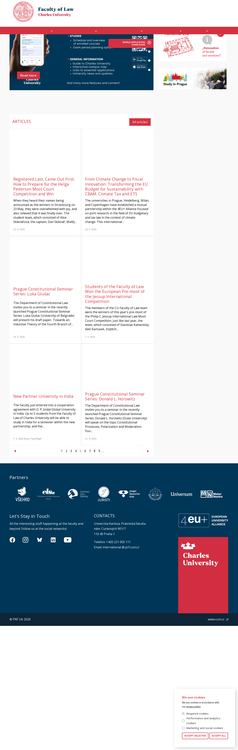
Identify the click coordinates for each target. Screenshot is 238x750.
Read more (28, 111)
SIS (189, 20)
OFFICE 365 (177, 20)
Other (220, 32)
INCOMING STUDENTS (72, 32)
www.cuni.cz (216, 654)
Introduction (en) (28, 32)
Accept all (219, 735)
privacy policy (193, 706)
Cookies (206, 6)
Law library (222, 6)
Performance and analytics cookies (203, 720)
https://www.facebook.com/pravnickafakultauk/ (12, 574)
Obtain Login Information (150, 20)
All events (214, 49)
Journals (195, 32)
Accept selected (195, 735)
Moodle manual (206, 20)
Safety (224, 20)
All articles (139, 156)
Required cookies (197, 713)
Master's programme (118, 32)
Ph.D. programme (162, 32)
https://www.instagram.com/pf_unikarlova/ (25, 574)
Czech (225, 13)
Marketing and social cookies (204, 728)
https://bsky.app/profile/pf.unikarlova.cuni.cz (39, 574)
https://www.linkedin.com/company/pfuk (53, 574)
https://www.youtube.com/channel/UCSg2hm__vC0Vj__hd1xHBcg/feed (67, 574)
